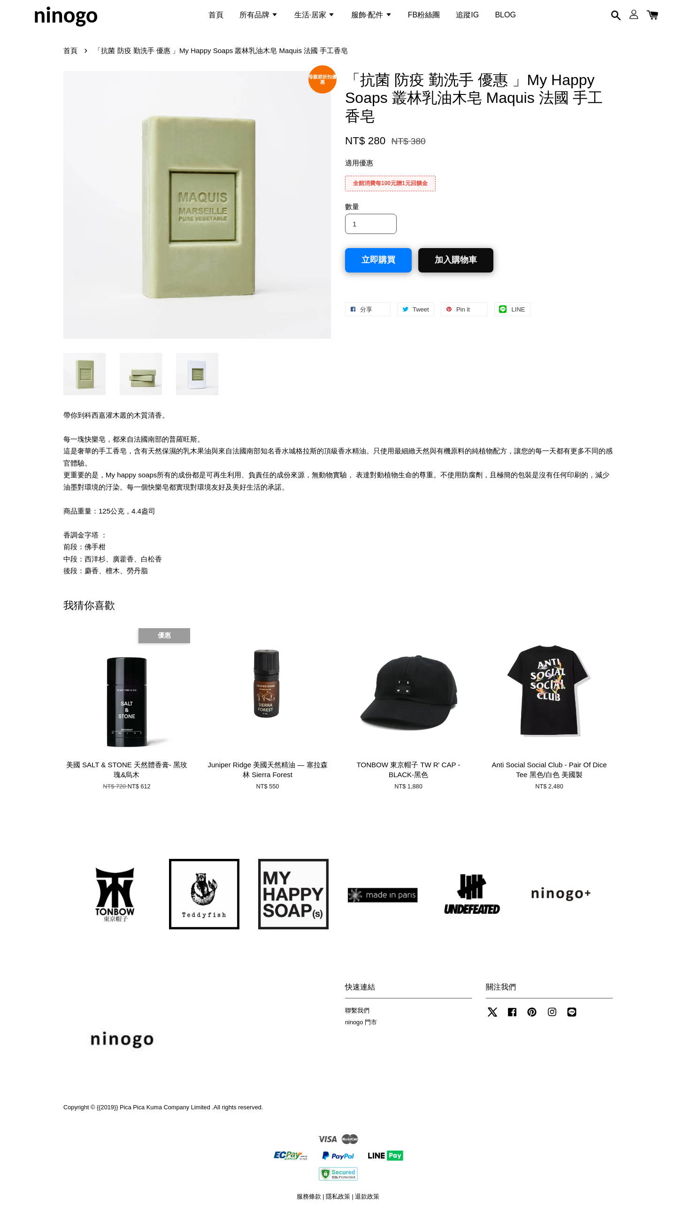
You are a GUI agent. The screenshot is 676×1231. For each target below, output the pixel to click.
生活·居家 (314, 20)
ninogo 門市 (361, 1037)
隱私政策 (338, 1211)
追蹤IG (467, 20)
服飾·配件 (371, 20)
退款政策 (367, 1211)
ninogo (65, 20)
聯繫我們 (357, 1025)
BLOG (505, 20)
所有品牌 (258, 20)
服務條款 (309, 1211)
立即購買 (378, 275)
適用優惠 (359, 178)
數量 (352, 222)
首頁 (215, 20)
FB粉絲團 (424, 20)
